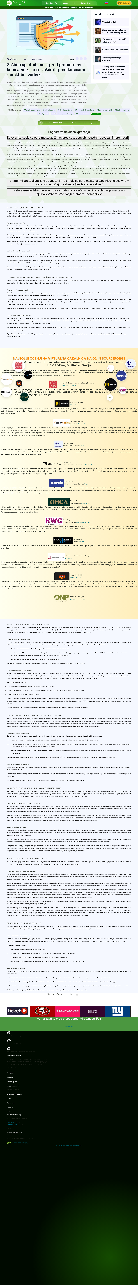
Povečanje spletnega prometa (108, 59)
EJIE (82, 445)
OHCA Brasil (85, 503)
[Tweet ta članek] (85, 58)
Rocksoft (81, 541)
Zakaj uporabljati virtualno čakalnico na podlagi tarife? (111, 31)
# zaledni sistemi (49, 110)
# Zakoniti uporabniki (104, 110)
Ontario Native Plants (77, 599)
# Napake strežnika (65, 110)
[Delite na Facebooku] (77, 58)
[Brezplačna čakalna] (124, 3)
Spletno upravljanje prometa (111, 50)
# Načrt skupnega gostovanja (62, 114)
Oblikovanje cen (87, 3)
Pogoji (80, 1145)
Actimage (68, 558)
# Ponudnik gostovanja (32, 110)
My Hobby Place (75, 577)
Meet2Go (72, 405)
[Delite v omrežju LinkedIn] (81, 58)
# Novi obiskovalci (82, 114)
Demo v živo (96, 114)
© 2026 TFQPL (60, 1145)
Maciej (25, 59)
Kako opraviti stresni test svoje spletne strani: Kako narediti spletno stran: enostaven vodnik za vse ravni (110, 72)
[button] (106, 3)
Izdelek (66, 3)
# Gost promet (43, 114)
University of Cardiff (69, 385)
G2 (94, 358)
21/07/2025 (12, 59)
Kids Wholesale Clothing (84, 522)
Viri (75, 3)
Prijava (67, 1145)
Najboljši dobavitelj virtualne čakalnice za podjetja (74, 8)
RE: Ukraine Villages (88, 465)
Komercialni (37, 59)
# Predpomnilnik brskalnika (84, 110)
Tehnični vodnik (105, 22)
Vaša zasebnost (73, 1145)
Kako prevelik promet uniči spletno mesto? (110, 40)
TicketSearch (80, 424)
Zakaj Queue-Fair (52, 3)
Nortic (86, 484)
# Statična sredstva (122, 110)
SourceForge (112, 358)
